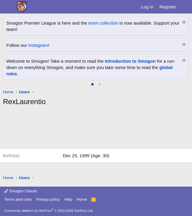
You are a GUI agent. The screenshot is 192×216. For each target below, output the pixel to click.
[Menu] (8, 7)
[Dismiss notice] (183, 23)
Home (82, 199)
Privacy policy (48, 199)
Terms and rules (18, 199)
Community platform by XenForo (48, 210)
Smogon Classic (20, 191)
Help (68, 199)
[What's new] (185, 6)
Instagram (38, 45)
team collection (103, 23)
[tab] (92, 84)
